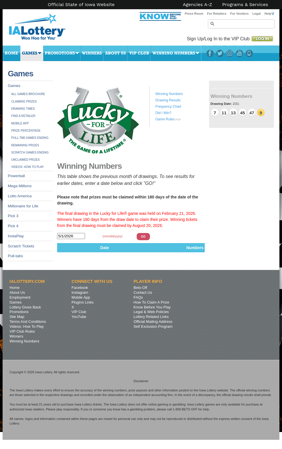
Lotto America (20, 196)
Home (11, 53)
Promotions (61, 53)
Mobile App (20, 123)
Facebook (210, 53)
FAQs (138, 297)
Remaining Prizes (25, 145)
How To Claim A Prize (151, 302)
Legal (256, 13)
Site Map (17, 317)
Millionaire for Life (23, 206)
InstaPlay (16, 236)
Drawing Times (23, 108)
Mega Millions (20, 186)
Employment (20, 297)
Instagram (229, 53)
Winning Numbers (176, 53)
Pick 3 (13, 216)
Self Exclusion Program (153, 326)
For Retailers (216, 13)
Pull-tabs (15, 256)
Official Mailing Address (153, 321)
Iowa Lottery (42, 28)
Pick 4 (13, 226)
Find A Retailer (23, 116)
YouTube (239, 53)
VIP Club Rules (22, 331)
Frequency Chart (168, 107)
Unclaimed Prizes (25, 159)
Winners (92, 53)
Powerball (16, 176)
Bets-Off (140, 287)
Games (31, 53)
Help (269, 13)
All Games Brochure (28, 94)
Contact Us (143, 292)
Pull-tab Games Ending (29, 137)
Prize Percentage (25, 130)
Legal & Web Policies (151, 312)
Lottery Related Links (151, 317)
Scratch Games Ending (30, 152)
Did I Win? (163, 113)
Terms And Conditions (28, 321)
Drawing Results (168, 100)
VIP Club (139, 53)
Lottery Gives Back (25, 307)
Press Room (194, 13)
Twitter (219, 53)
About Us (115, 53)
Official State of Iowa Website (81, 4)
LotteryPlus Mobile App (249, 53)
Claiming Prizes (24, 101)
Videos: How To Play (27, 166)
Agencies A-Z (197, 4)
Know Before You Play (152, 307)
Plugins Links (83, 302)
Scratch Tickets (21, 246)
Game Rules (165, 119)
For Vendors (239, 13)
